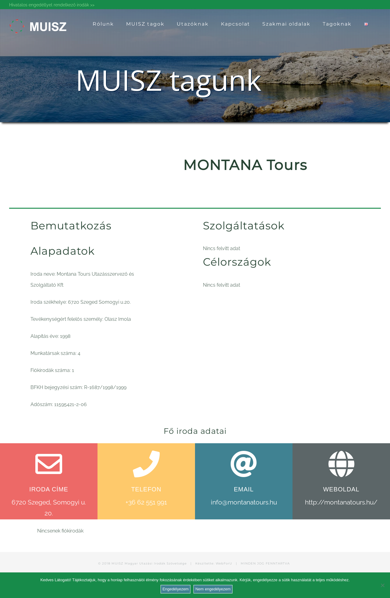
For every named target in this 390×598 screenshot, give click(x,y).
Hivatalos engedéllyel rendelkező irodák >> (51, 4)
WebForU (224, 563)
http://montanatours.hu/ (341, 502)
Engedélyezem (175, 589)
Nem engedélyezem (213, 589)
